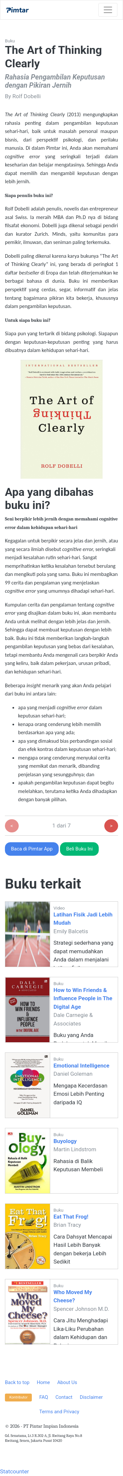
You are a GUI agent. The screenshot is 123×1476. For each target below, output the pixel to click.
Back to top (17, 1382)
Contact (63, 1397)
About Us (67, 1382)
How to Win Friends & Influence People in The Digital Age (83, 998)
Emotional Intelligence (81, 1065)
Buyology (65, 1141)
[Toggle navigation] (107, 10)
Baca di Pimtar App (32, 849)
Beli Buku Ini (79, 849)
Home (43, 1382)
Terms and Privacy (59, 1412)
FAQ (43, 1397)
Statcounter (14, 1471)
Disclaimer (91, 1397)
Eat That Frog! (70, 1216)
